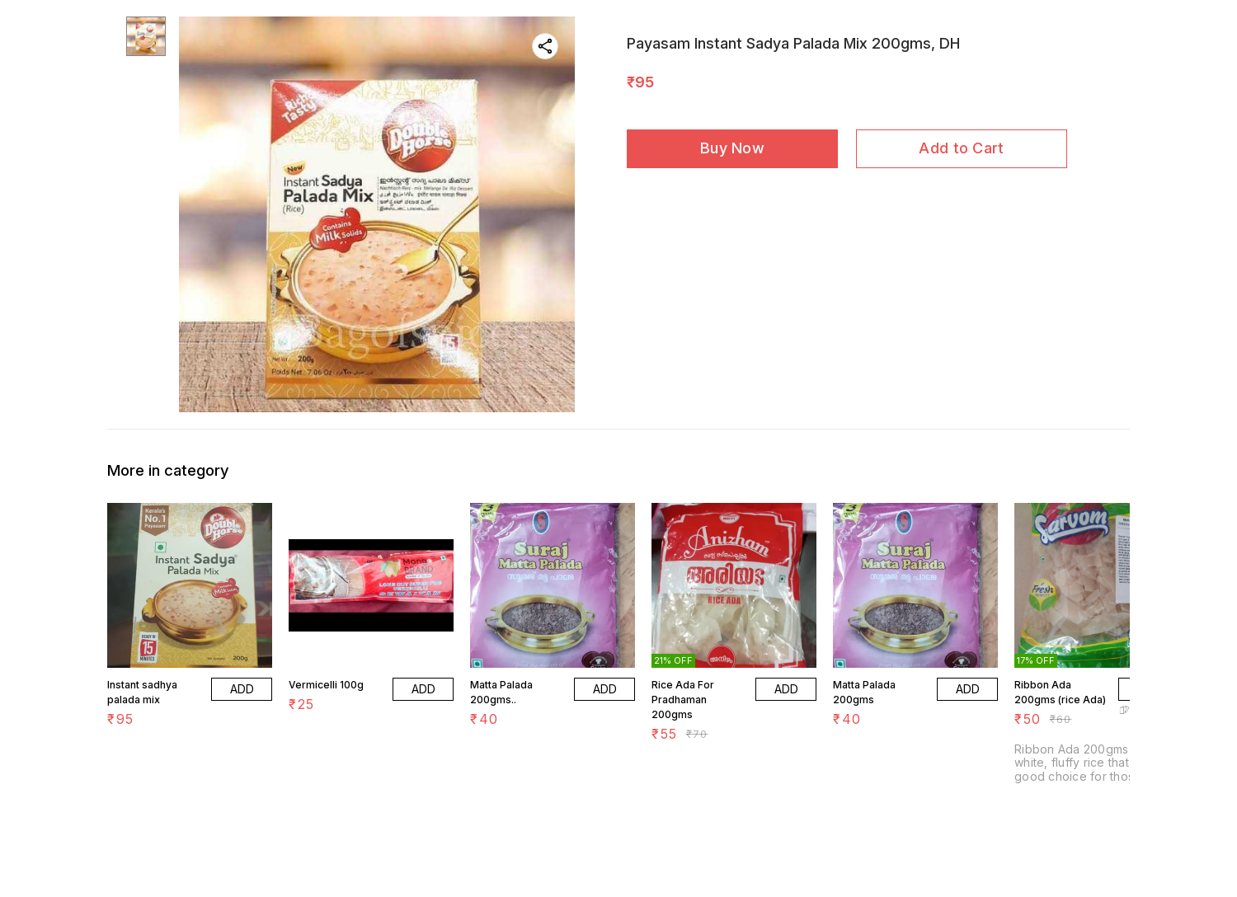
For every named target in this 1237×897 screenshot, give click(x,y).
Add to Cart (961, 148)
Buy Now (732, 148)
